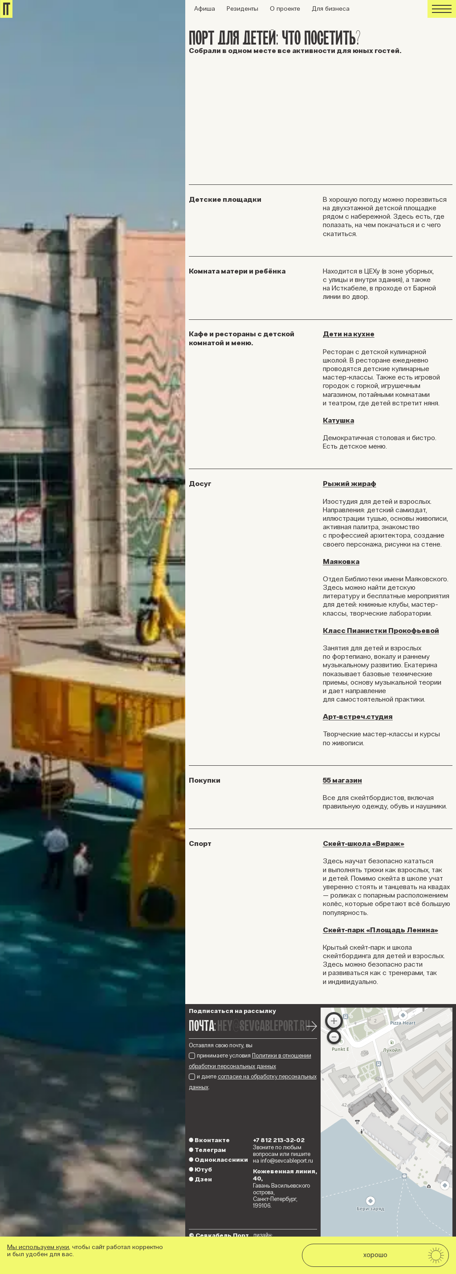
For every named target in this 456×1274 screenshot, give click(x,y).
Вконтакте (209, 1140)
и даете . (253, 1081)
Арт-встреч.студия (358, 716)
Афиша (204, 8)
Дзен (200, 1179)
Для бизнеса (331, 8)
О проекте (285, 8)
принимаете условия (250, 1061)
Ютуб (200, 1169)
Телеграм (207, 1150)
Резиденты (242, 8)
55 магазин (342, 780)
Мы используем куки (38, 1247)
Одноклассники (218, 1160)
